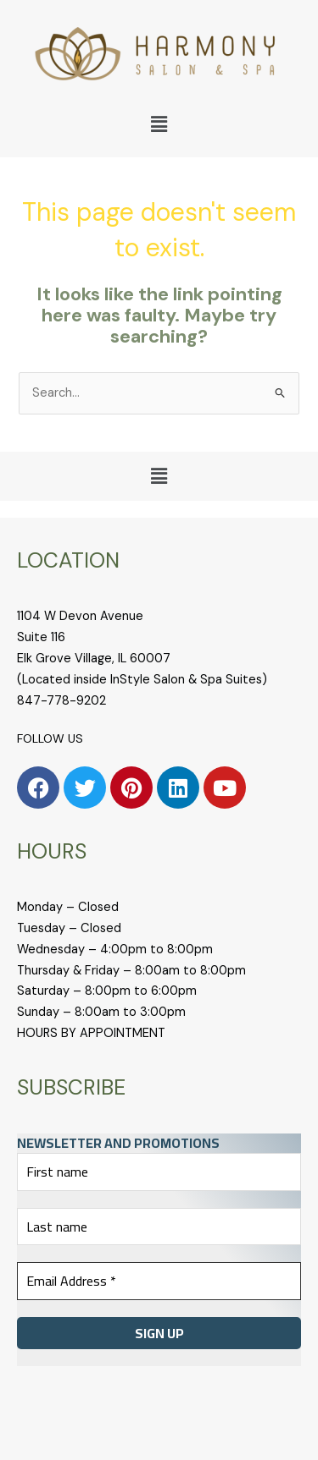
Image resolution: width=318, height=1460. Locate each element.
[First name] (159, 1171)
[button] (158, 124)
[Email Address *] (159, 1280)
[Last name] (159, 1226)
